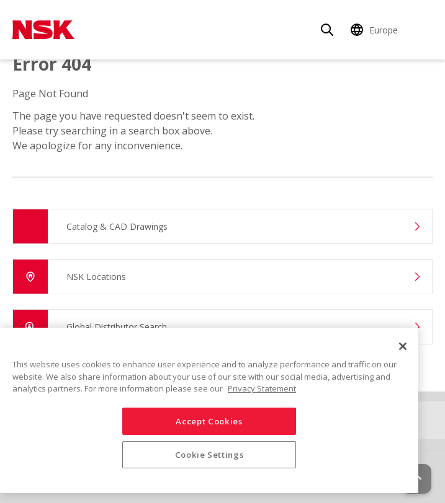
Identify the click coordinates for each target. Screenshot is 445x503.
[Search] (327, 29)
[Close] (402, 346)
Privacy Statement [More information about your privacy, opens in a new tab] (262, 388)
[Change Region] (376, 29)
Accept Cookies (209, 421)
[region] (209, 410)
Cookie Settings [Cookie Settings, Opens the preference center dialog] (209, 454)
